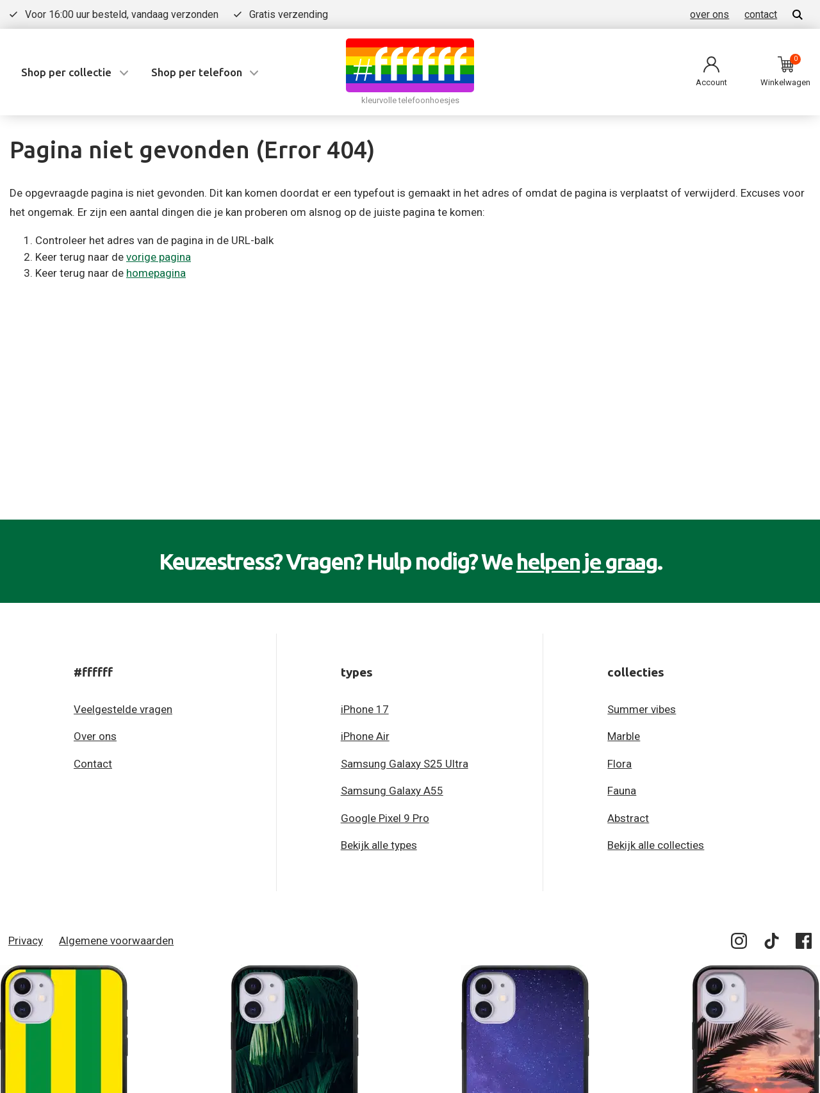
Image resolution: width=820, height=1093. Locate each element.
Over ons (95, 736)
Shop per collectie (66, 72)
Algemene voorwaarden (116, 940)
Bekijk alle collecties (655, 845)
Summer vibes (641, 709)
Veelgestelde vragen (123, 709)
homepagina (156, 273)
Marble (623, 736)
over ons (709, 14)
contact (760, 14)
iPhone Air (365, 736)
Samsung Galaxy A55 (392, 790)
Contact (93, 763)
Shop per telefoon (196, 72)
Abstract (628, 818)
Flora (619, 763)
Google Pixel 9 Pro (385, 818)
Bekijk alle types (379, 845)
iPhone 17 (365, 709)
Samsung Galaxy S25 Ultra (404, 763)
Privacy (25, 940)
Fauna (621, 790)
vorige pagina (158, 257)
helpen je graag (586, 561)
